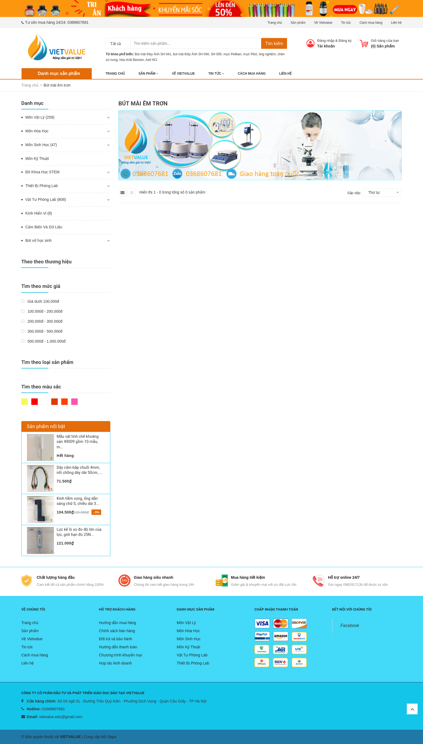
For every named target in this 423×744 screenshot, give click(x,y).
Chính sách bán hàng (117, 631)
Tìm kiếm (274, 43)
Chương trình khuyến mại (120, 655)
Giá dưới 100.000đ (40, 301)
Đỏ (34, 401)
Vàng (24, 401)
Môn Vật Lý (186, 623)
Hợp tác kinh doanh (115, 663)
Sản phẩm (298, 23)
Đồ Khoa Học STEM (42, 172)
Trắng (44, 401)
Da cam (64, 401)
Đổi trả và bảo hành (115, 639)
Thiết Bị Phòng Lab (41, 186)
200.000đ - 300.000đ (41, 321)
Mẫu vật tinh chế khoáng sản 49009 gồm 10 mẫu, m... (77, 441)
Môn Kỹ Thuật (37, 158)
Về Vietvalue (323, 23)
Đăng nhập (325, 41)
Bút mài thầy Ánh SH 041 (153, 54)
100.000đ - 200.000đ (41, 311)
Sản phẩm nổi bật (46, 426)
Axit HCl (151, 60)
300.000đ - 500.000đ (41, 331)
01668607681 (53, 709)
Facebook (349, 625)
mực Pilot (250, 54)
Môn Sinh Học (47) (41, 145)
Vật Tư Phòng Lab (192, 655)
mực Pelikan (232, 54)
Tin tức (346, 23)
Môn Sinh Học (188, 639)
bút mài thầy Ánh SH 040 (191, 54)
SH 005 (216, 54)
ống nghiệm (267, 54)
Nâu (54, 401)
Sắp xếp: (354, 193)
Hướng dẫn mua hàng (117, 623)
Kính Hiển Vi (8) (38, 213)
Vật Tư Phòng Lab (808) (45, 199)
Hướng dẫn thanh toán (118, 647)
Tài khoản (326, 46)
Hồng (74, 401)
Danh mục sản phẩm (59, 73)
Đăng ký (345, 41)
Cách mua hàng (371, 23)
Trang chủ (274, 23)
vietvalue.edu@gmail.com (61, 717)
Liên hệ (396, 23)
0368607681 (77, 22)
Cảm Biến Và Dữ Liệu (43, 227)
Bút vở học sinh (38, 240)
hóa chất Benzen (132, 60)
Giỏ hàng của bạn (385, 41)
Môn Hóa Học (37, 131)
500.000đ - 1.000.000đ (43, 341)
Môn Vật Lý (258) (39, 117)
